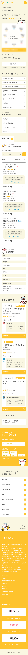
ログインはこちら (14, 182)
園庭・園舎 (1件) (8, 78)
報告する (23, 186)
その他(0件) (6, 131)
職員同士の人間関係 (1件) (10, 82)
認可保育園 (5, 452)
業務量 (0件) (7, 103)
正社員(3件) (6, 119)
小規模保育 (21, 455)
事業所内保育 (5, 455)
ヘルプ (3, 597)
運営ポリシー (5, 588)
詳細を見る (6, 335)
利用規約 (4, 578)
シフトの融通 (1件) (8, 99)
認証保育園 (13, 452)
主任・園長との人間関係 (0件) (11, 86)
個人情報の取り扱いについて (8, 580)
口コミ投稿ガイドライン (7, 594)
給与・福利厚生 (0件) (9, 95)
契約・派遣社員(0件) (8, 123)
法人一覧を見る (7, 443)
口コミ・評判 (7, 139)
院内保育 (13, 455)
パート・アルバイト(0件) (9, 127)
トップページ (5, 575)
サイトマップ (5, 583)
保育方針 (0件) (7, 107)
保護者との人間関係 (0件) (10, 91)
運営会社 (4, 586)
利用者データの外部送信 (7, 591)
